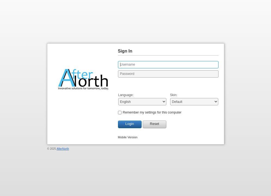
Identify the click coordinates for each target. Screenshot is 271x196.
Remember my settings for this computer (152, 112)
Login (129, 124)
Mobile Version (128, 137)
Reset (154, 124)
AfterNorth (63, 148)
